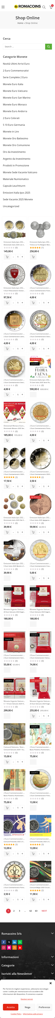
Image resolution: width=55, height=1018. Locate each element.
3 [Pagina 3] (19, 910)
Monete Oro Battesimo (15, 138)
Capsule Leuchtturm (14, 185)
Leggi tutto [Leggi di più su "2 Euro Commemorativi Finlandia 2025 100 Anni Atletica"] (33, 808)
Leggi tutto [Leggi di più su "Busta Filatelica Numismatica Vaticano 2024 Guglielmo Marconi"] (33, 762)
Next (44, 910)
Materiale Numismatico (16, 179)
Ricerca (48, 47)
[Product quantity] (17, 256)
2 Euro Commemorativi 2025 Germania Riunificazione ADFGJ (25, 474)
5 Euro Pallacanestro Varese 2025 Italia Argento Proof (23, 291)
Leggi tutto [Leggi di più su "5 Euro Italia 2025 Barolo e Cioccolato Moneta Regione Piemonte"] (7, 578)
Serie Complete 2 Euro (15, 77)
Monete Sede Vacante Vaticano (20, 172)
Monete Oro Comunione (16, 145)
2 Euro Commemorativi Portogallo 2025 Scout (20, 887)
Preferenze (44, 1007)
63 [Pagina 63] (36, 910)
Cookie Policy (16, 1014)
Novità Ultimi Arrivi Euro (16, 63)
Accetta (11, 1007)
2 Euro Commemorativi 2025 (41, 288)
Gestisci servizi (27, 999)
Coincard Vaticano (11, 747)
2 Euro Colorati (11, 118)
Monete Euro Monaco (15, 104)
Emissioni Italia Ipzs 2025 (16, 192)
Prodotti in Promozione (16, 165)
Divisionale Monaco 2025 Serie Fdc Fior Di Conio (21, 428)
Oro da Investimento (14, 151)
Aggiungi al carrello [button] (7, 257)
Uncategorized (11, 206)
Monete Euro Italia (13, 84)
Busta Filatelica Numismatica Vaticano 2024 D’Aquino (23, 795)
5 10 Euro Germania (14, 124)
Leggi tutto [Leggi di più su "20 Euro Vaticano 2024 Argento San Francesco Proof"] (7, 624)
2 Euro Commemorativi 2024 (15, 655)
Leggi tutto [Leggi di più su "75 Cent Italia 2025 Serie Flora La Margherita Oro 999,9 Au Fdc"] (33, 394)
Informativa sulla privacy (33, 1014)
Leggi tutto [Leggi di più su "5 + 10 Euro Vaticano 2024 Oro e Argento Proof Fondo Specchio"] (7, 716)
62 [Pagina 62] (30, 910)
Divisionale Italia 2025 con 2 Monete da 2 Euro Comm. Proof (25, 245)
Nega (27, 1007)
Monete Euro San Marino (17, 97)
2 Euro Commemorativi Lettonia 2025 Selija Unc (20, 336)
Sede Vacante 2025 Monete (18, 199)
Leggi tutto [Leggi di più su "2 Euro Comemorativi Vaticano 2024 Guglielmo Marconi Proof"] (33, 670)
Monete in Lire (11, 131)
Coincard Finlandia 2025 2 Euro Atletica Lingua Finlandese (24, 842)
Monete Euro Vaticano (15, 91)
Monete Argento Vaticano (14, 609)
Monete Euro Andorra (15, 111)
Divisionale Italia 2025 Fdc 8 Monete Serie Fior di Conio (23, 520)
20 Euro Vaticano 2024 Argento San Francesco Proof (22, 612)
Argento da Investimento (16, 158)
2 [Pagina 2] (14, 910)
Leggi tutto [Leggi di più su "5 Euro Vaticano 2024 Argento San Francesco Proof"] (33, 624)
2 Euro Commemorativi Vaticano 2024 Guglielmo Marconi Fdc (25, 658)
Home (20, 23)
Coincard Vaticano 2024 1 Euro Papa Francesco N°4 (22, 750)
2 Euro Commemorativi (16, 70)
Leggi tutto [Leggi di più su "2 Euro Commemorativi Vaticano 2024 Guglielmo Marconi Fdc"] (7, 670)
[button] (50, 983)
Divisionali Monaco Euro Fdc (15, 426)
